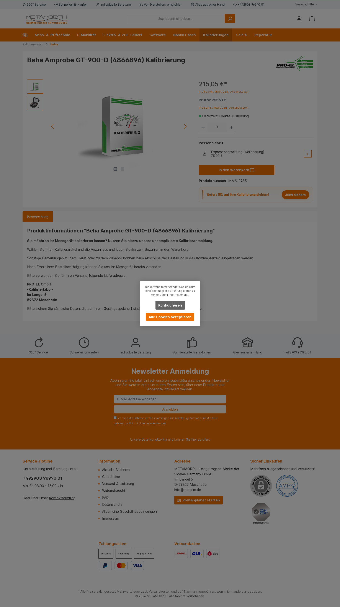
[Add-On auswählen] (308, 154)
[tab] (38, 216)
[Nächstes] (185, 126)
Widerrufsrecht (113, 490)
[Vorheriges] (52, 126)
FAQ (105, 497)
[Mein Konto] (299, 18)
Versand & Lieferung (118, 483)
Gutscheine (111, 476)
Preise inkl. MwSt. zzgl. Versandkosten (223, 107)
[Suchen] (230, 18)
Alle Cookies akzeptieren (170, 317)
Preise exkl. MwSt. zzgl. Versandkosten (224, 91)
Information (109, 461)
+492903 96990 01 (42, 478)
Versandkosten (159, 591)
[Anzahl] (217, 127)
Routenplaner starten (198, 500)
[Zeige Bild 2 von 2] (122, 169)
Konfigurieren (170, 305)
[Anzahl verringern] (203, 127)
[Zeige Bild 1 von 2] (115, 169)
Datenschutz (112, 504)
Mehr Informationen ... (175, 294)
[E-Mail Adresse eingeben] (170, 399)
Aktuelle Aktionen (116, 470)
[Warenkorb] (312, 18)
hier (194, 439)
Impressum (110, 518)
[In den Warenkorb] (236, 170)
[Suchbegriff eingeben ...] (176, 18)
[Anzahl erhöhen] (231, 127)
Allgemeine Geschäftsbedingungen (129, 511)
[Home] (27, 34)
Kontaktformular (61, 498)
